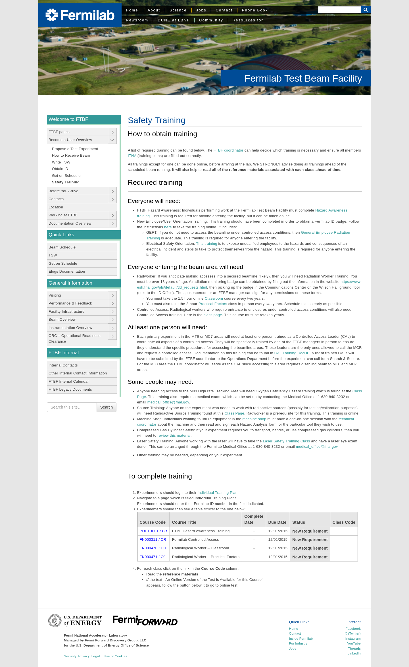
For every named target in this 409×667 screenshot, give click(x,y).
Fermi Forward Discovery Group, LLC (116, 640)
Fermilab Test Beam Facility (303, 78)
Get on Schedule (66, 175)
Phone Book (255, 10)
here (168, 227)
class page (213, 315)
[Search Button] (366, 9)
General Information (70, 283)
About (154, 10)
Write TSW (61, 162)
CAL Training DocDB (292, 353)
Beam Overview (62, 319)
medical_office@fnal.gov (168, 402)
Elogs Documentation (67, 271)
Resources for (248, 20)
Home (132, 10)
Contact (224, 10)
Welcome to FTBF (68, 119)
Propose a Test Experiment (75, 149)
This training (206, 243)
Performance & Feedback (70, 303)
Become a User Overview (70, 140)
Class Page (234, 413)
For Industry (298, 643)
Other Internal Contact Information (78, 373)
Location (56, 207)
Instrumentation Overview (70, 328)
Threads (354, 648)
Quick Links (61, 234)
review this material (173, 435)
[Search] (339, 9)
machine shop (254, 419)
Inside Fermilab (301, 638)
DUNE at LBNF (174, 20)
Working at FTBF (63, 215)
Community (211, 20)
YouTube (354, 643)
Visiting (55, 295)
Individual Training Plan (218, 492)
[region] (204, 47)
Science (178, 10)
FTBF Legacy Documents (70, 389)
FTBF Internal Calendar (69, 381)
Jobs (201, 10)
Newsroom (137, 20)
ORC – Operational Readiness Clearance (75, 338)
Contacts (56, 199)
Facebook (353, 628)
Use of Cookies (115, 656)
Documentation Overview (70, 223)
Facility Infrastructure (67, 311)
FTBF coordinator (228, 150)
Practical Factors (213, 304)
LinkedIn (354, 653)
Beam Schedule (62, 247)
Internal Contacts (63, 365)
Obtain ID (60, 169)
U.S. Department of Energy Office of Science (112, 645)
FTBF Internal (64, 352)
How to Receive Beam (71, 155)
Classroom (214, 298)
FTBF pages (59, 132)
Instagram (353, 638)
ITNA (132, 156)
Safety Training (66, 182)
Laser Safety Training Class (286, 441)
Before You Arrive (63, 191)
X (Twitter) (353, 633)
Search (106, 407)
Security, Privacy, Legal (82, 656)
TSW (53, 255)
